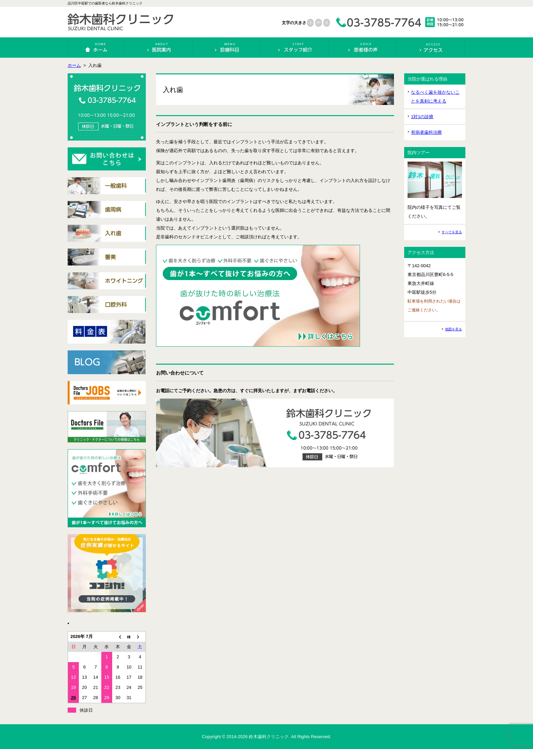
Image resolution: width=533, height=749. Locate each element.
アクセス (431, 47)
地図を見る (453, 329)
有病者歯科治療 (426, 132)
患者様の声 (363, 47)
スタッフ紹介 (295, 47)
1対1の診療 (422, 116)
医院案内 (159, 47)
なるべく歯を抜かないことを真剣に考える (435, 97)
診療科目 (227, 47)
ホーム (96, 47)
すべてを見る (452, 232)
